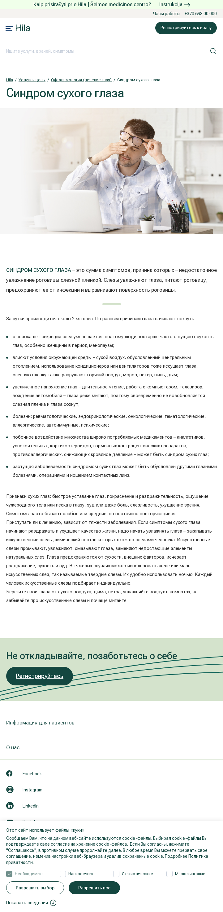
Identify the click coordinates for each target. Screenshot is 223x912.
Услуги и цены (32, 79)
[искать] (213, 51)
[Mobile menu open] (9, 29)
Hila (9, 79)
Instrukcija (174, 4)
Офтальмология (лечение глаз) (81, 79)
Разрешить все (94, 887)
